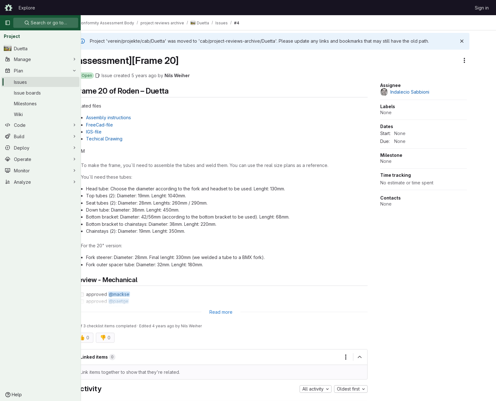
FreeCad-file (115, 124)
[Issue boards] (40, 93)
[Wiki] (40, 114)
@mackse (135, 294)
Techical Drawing (120, 138)
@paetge (135, 301)
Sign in (482, 7)
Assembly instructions (124, 117)
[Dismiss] (478, 41)
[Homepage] (8, 8)
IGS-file (110, 131)
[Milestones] (40, 103)
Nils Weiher (193, 75)
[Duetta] (40, 48)
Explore (27, 7)
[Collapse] (376, 357)
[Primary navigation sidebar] (8, 23)
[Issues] (40, 82)
